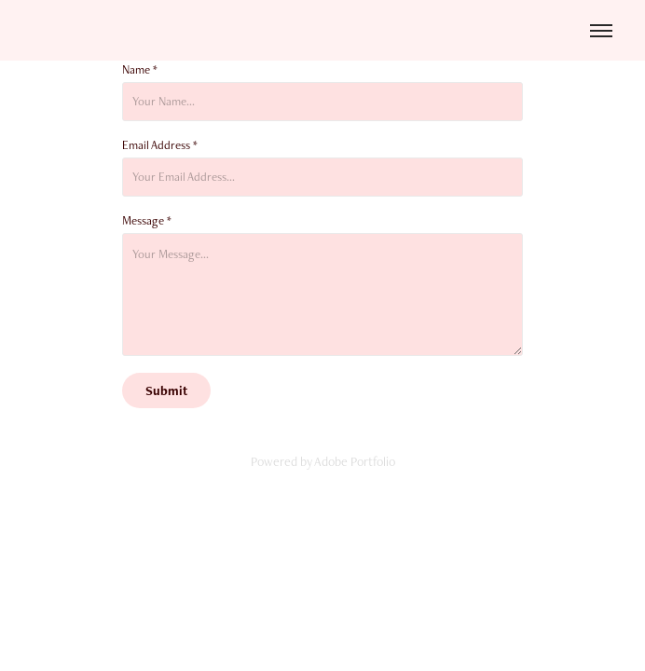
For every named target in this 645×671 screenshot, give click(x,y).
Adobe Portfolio (354, 461)
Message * (147, 220)
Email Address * (160, 145)
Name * (140, 69)
